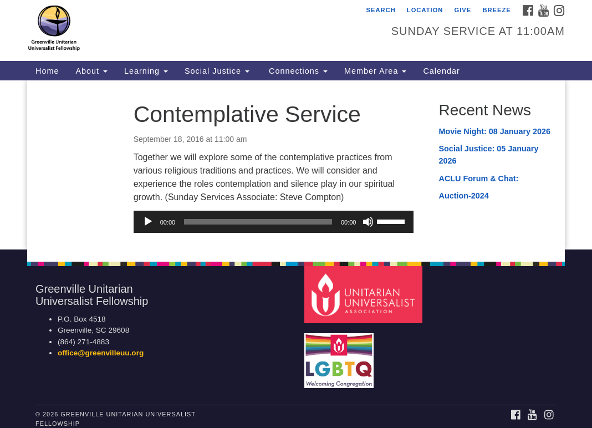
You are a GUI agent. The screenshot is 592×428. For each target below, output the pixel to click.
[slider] (258, 222)
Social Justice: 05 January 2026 (488, 154)
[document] (296, 164)
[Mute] (368, 221)
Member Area (375, 71)
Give (463, 10)
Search (380, 10)
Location (425, 10)
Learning (146, 71)
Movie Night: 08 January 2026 (494, 131)
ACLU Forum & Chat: (479, 178)
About (91, 71)
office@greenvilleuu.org (101, 353)
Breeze (496, 10)
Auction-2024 (463, 195)
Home (47, 71)
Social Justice (217, 71)
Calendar (441, 71)
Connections (297, 71)
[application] (274, 222)
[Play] (148, 221)
